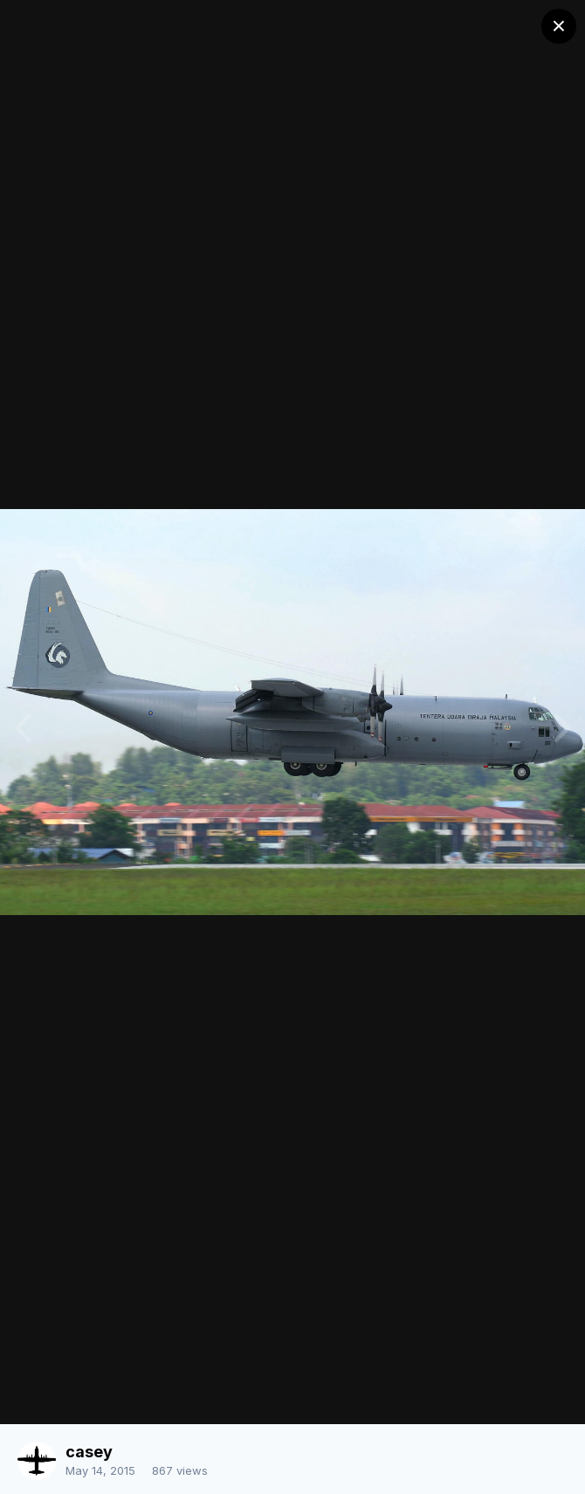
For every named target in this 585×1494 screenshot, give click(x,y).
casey (89, 1451)
